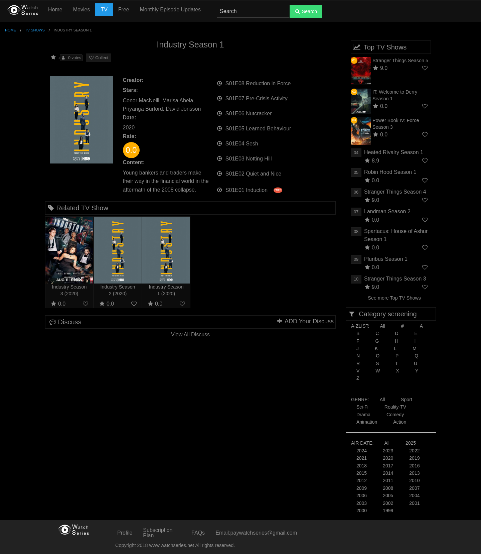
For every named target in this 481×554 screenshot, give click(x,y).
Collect (98, 57)
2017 (388, 465)
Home (55, 9)
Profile (124, 533)
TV (104, 9)
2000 (361, 510)
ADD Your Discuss (305, 321)
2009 (361, 488)
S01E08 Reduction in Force (253, 82)
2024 (361, 450)
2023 (388, 450)
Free (123, 9)
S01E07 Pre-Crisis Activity (252, 97)
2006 (361, 495)
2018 (361, 465)
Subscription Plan (157, 532)
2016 (414, 465)
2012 (361, 480)
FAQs (198, 533)
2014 (388, 473)
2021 (361, 458)
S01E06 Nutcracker (244, 112)
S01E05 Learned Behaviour (253, 127)
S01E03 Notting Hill (244, 157)
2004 (414, 495)
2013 (414, 473)
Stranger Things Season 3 (395, 279)
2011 (388, 480)
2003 (361, 503)
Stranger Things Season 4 (395, 192)
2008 (388, 488)
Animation (366, 422)
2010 (414, 480)
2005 (388, 495)
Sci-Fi (362, 407)
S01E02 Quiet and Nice (249, 173)
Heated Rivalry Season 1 (393, 152)
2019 (414, 458)
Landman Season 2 (387, 211)
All (382, 326)
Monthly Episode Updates (170, 9)
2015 (361, 473)
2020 (388, 458)
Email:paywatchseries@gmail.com (256, 533)
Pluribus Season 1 (386, 259)
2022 (414, 450)
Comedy (395, 414)
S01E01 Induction (249, 189)
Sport (406, 399)
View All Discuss (190, 334)
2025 (411, 443)
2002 (388, 503)
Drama (363, 414)
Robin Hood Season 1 (390, 172)
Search (306, 11)
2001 (414, 503)
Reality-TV (395, 407)
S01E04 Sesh (237, 142)
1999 (388, 510)
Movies (81, 9)
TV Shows (35, 30)
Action (399, 422)
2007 (414, 488)
